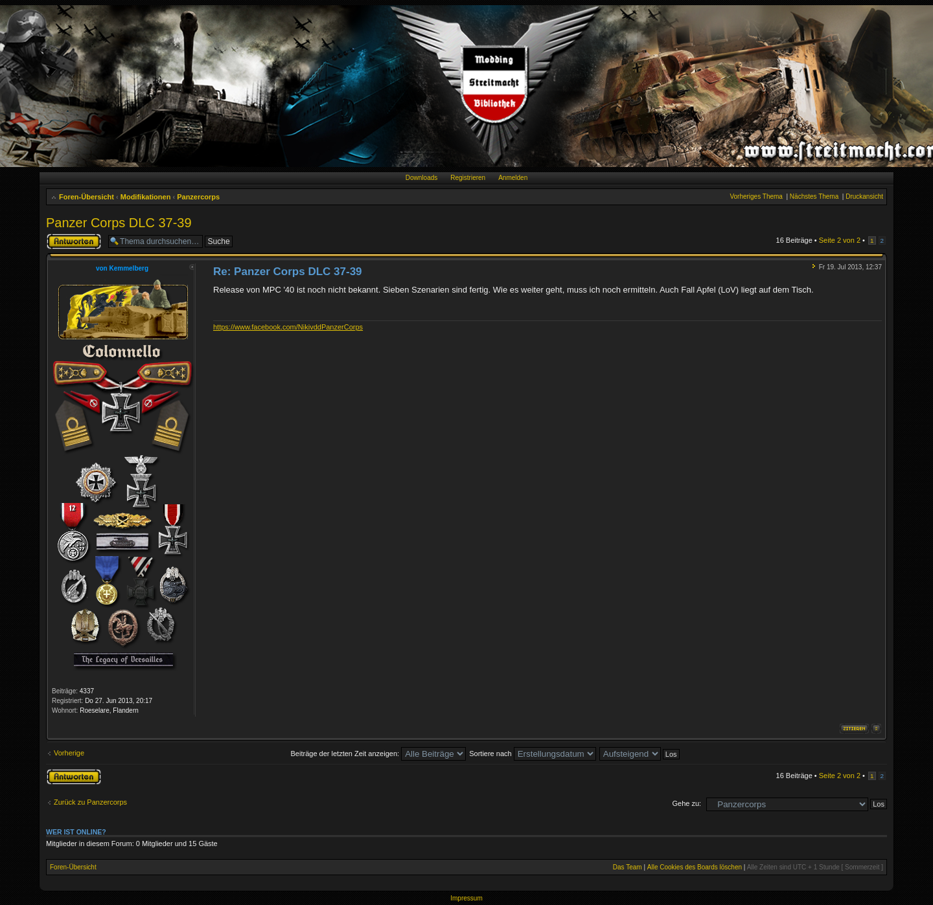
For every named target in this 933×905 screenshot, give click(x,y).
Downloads (421, 177)
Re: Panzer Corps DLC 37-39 (287, 271)
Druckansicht (864, 196)
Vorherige (69, 753)
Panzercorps (198, 197)
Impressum (466, 898)
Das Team (627, 867)
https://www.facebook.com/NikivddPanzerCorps (288, 327)
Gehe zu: (686, 803)
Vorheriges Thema (756, 196)
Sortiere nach (532, 753)
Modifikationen (146, 197)
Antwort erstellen (74, 241)
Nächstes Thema (814, 196)
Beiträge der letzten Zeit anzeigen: (378, 753)
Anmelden (512, 177)
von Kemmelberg (122, 268)
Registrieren (467, 177)
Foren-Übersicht (86, 197)
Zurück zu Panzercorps (90, 802)
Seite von (839, 240)
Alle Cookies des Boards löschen (694, 867)
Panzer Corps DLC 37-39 (119, 223)
